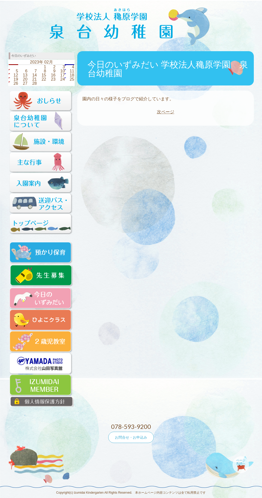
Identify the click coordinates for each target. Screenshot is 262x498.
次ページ (165, 112)
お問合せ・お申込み (131, 437)
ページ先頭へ (240, 462)
